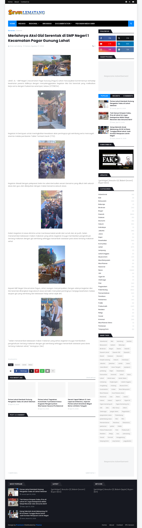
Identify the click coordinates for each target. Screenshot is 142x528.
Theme (39, 525)
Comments (128, 96)
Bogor (116, 211)
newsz (110, 400)
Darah (102, 356)
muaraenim (104, 389)
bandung (120, 341)
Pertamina (116, 299)
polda (112, 426)
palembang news (106, 419)
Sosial (116, 316)
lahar (129, 374)
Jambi (120, 363)
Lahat (24, 365)
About (16, 2)
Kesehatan (116, 240)
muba (113, 389)
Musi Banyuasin (116, 260)
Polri (117, 430)
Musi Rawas (116, 263)
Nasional (116, 267)
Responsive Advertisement (116, 76)
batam (113, 345)
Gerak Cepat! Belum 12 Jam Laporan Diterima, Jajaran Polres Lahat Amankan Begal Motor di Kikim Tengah (80, 402)
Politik (116, 303)
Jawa (116, 234)
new (111, 397)
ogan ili (118, 400)
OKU (107, 408)
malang (113, 386)
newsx (102, 400)
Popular (104, 96)
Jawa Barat (104, 367)
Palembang (116, 290)
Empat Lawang (105, 360)
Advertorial (116, 194)
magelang (103, 386)
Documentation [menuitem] (62, 23)
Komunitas (116, 244)
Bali (116, 198)
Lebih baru (13, 473)
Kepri (116, 237)
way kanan (116, 441)
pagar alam (114, 411)
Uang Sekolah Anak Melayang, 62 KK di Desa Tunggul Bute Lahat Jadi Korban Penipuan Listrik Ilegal (120, 131)
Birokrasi (116, 207)
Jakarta (116, 231)
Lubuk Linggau (116, 254)
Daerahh (127, 352)
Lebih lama (90, 473)
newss (125, 397)
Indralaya (116, 227)
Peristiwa (116, 296)
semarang (126, 434)
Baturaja (116, 204)
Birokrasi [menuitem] (47, 23)
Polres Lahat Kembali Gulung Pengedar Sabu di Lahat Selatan (21, 400)
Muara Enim (116, 257)
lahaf (121, 374)
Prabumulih (116, 306)
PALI (116, 283)
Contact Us (25, 2)
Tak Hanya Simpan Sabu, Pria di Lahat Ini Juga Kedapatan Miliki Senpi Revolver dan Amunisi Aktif (121, 116)
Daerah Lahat (104, 352)
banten (129, 341)
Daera (119, 349)
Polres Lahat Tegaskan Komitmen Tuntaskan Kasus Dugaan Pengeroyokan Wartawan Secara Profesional (50, 402)
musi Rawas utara (116, 322)
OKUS (125, 408)
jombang (103, 371)
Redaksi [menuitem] (21, 23)
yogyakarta (127, 441)
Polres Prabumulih (106, 430)
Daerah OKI (116, 352)
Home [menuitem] (12, 23)
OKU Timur (115, 408)
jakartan (112, 363)
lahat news (111, 378)
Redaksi (116, 309)
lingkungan (114, 382)
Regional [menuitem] (33, 23)
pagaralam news (106, 415)
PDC (123, 419)
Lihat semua (90, 378)
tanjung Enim (116, 329)
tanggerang (120, 437)
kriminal (116, 319)
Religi (116, 313)
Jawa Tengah (115, 367)
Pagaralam (116, 286)
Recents (116, 96)
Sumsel (110, 437)
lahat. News (122, 378)
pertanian (116, 326)
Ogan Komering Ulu (122, 404)
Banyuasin (116, 201)
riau (117, 434)
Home (10, 2)
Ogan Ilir (116, 276)
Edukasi (116, 217)
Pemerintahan (116, 293)
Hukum (116, 224)
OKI (116, 273)
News (30, 365)
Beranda (11, 30)
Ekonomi (116, 221)
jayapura (127, 367)
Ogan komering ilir (106, 404)
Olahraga (116, 280)
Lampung (116, 250)
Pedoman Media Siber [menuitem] (85, 23)
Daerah (19, 30)
